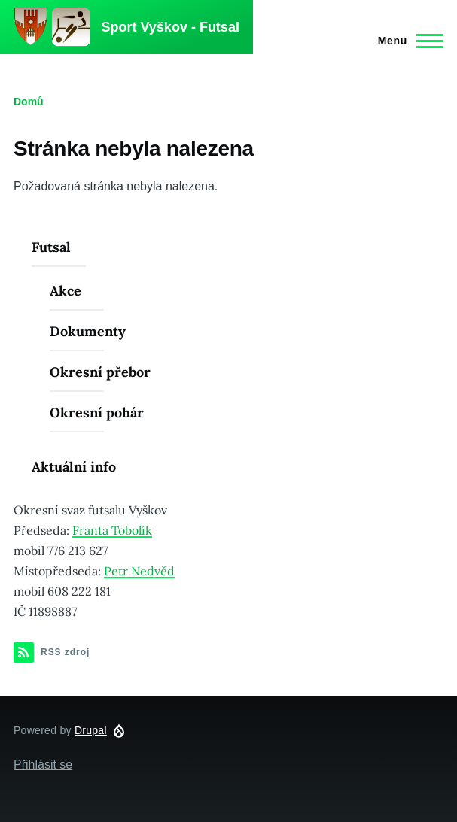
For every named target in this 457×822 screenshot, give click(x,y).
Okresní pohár (97, 412)
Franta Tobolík (112, 530)
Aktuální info (74, 466)
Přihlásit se (43, 764)
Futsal (51, 247)
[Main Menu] (406, 40)
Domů (29, 102)
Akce (65, 290)
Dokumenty (88, 331)
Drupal (91, 730)
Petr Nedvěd (139, 570)
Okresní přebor (100, 372)
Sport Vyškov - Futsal (170, 27)
